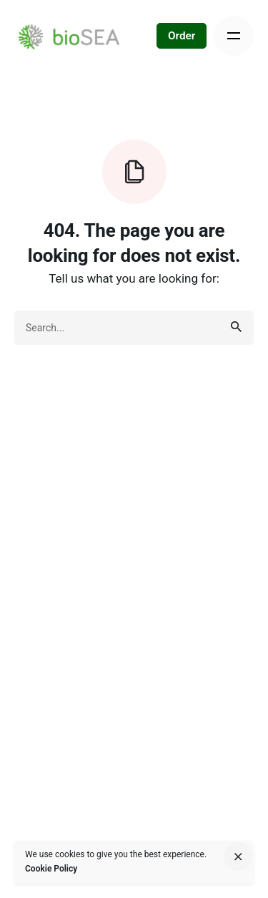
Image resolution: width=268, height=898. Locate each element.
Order (181, 35)
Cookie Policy (51, 869)
